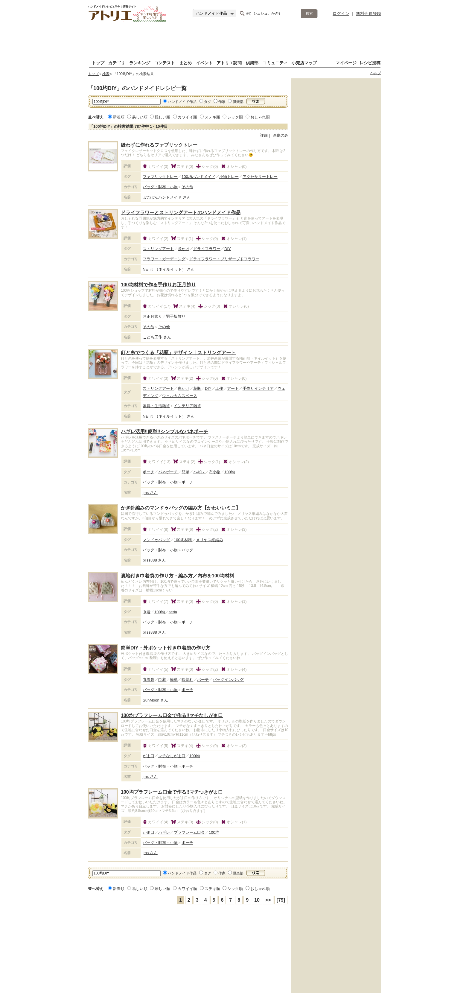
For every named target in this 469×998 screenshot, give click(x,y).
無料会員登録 (368, 13)
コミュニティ (275, 63)
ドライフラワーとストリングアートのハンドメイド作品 (180, 212)
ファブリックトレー (160, 176)
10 (257, 900)
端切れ (187, 679)
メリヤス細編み (209, 540)
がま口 (148, 756)
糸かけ (183, 249)
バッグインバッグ (228, 679)
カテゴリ (116, 63)
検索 (105, 74)
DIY (227, 249)
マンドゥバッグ (156, 540)
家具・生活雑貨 (156, 406)
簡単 (185, 472)
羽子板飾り (175, 316)
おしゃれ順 (260, 117)
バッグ (187, 550)
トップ (98, 63)
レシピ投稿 (370, 63)
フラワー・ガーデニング (164, 259)
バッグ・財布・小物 (160, 187)
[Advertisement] (234, 40)
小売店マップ (304, 63)
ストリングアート (158, 249)
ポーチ (148, 472)
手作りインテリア (258, 388)
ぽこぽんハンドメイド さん (167, 197)
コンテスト (164, 63)
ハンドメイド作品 (182, 102)
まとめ (185, 63)
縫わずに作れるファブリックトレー (159, 144)
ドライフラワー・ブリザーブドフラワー (224, 259)
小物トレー (229, 176)
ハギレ (199, 472)
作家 (222, 102)
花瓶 (197, 388)
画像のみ (280, 135)
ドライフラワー (206, 249)
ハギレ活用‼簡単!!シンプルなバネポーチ (164, 431)
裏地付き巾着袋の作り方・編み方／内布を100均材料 (177, 575)
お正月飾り (152, 316)
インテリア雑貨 (187, 406)
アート (233, 388)
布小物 (214, 472)
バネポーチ (168, 472)
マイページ (346, 63)
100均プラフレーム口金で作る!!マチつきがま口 (172, 792)
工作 (219, 388)
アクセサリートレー (260, 176)
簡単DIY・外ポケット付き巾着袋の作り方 (165, 647)
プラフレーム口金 (189, 832)
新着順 (118, 117)
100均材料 (183, 540)
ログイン (341, 13)
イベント (204, 63)
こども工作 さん (157, 337)
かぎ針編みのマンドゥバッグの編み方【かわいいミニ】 (180, 507)
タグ (207, 102)
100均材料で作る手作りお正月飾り (158, 284)
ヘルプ (375, 73)
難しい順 (162, 117)
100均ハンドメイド (198, 176)
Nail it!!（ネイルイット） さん (168, 269)
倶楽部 (252, 63)
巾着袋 (148, 679)
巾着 (146, 612)
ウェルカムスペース (179, 395)
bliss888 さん (154, 560)
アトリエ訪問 (229, 63)
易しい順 (139, 117)
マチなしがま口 (171, 756)
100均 (229, 472)
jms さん (150, 492)
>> (268, 900)
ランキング (139, 63)
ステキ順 (212, 117)
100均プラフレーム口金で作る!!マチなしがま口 (172, 715)
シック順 (235, 117)
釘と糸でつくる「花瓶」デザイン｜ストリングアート (178, 352)
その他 (187, 187)
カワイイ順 (187, 117)
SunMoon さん (155, 700)
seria (173, 612)
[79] (281, 900)
